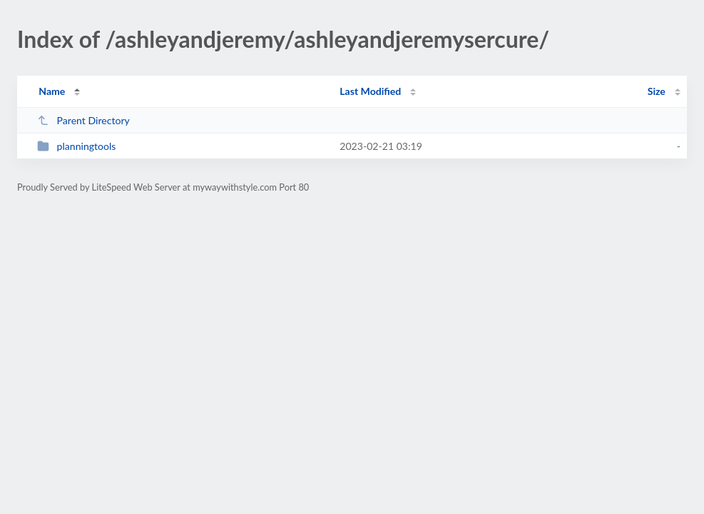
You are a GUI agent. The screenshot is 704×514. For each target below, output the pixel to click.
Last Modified (370, 91)
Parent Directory (83, 120)
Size (656, 91)
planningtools (76, 146)
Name (52, 91)
